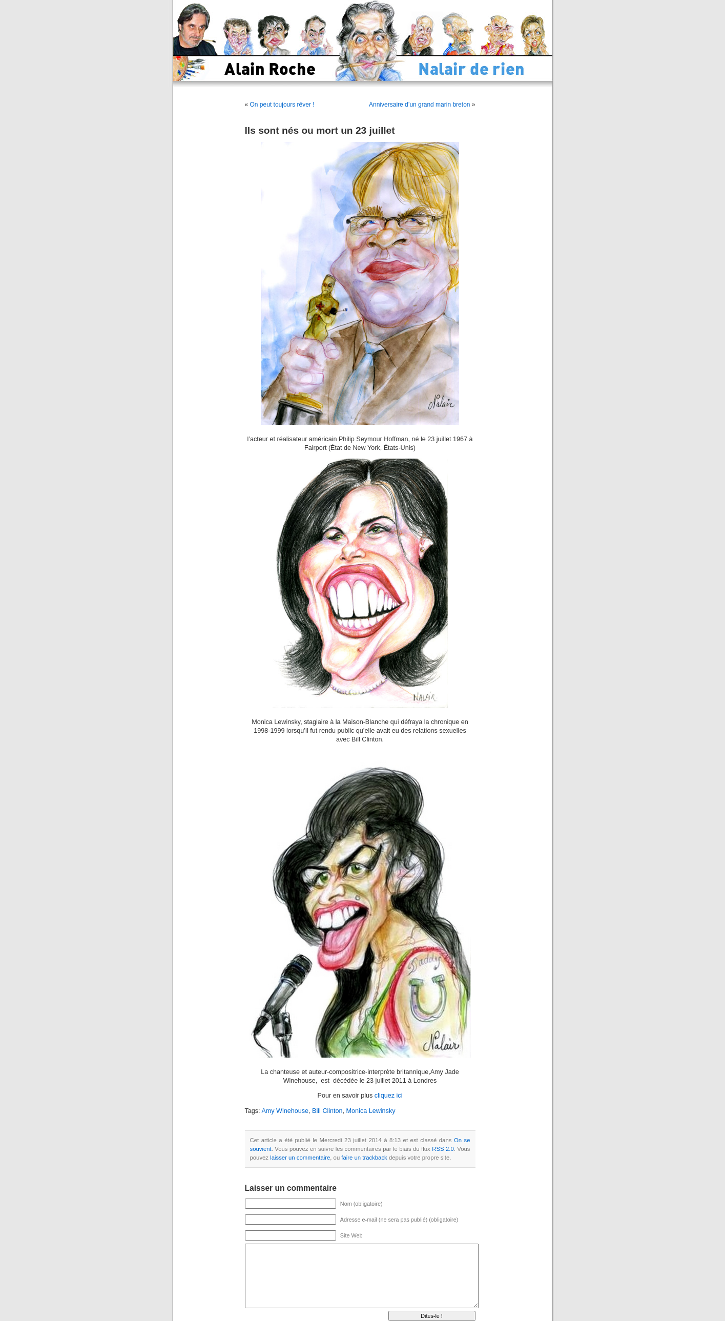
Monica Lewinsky (371, 1110)
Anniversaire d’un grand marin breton (419, 104)
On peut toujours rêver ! (282, 104)
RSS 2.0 (443, 1149)
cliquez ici (389, 1095)
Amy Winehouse (284, 1110)
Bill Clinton (327, 1110)
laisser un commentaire (300, 1157)
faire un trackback (364, 1157)
